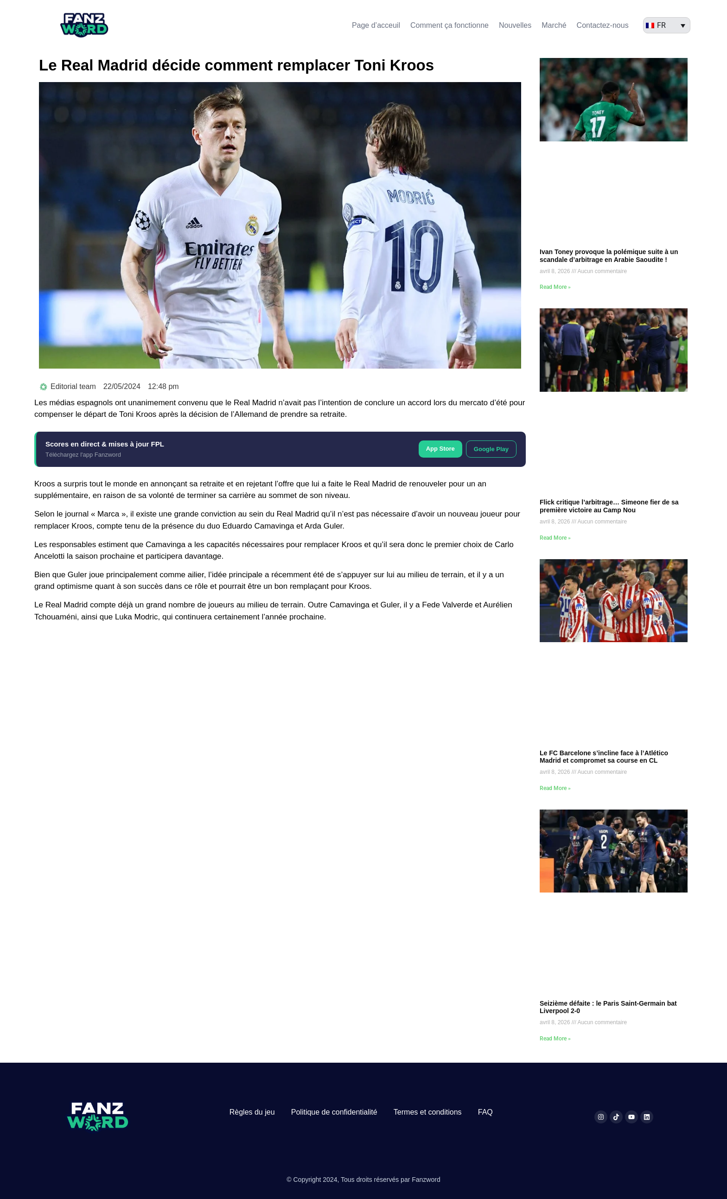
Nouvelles (515, 25)
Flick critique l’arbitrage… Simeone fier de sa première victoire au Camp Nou (609, 506)
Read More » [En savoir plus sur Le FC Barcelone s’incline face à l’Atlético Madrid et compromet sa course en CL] (555, 788)
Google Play (491, 449)
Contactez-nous (603, 25)
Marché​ (554, 25)
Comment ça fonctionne (449, 25)
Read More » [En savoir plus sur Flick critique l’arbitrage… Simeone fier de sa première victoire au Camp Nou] (555, 538)
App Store (440, 448)
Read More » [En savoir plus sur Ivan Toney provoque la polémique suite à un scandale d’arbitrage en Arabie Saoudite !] (555, 287)
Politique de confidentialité (334, 1112)
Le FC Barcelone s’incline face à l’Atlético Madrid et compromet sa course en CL (604, 757)
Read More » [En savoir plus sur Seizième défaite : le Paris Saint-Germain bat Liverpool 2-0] (555, 1038)
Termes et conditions (428, 1112)
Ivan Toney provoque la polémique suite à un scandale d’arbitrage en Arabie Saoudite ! (609, 255)
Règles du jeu (252, 1112)
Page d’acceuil (376, 25)
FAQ (485, 1112)
